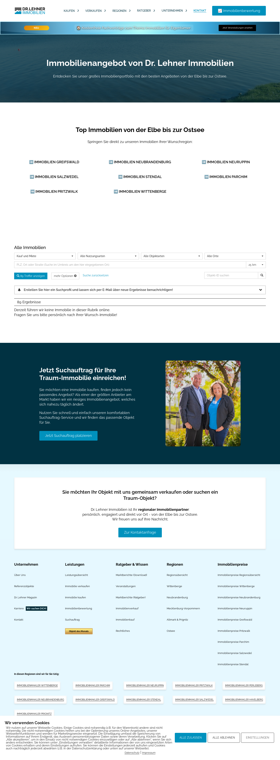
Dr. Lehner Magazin (25, 597)
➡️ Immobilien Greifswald (54, 162)
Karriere (19, 608)
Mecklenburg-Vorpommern (183, 608)
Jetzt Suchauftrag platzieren (68, 435)
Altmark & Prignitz (177, 619)
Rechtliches (123, 630)
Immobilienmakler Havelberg (244, 699)
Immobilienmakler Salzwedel (194, 699)
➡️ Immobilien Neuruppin (226, 162)
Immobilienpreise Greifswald (235, 619)
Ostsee (171, 630)
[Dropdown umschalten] (78, 10)
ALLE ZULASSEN (191, 737)
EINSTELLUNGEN (257, 737)
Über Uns (20, 575)
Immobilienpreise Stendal (233, 664)
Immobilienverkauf (127, 608)
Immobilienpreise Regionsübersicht (239, 575)
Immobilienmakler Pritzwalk (194, 685)
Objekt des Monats (78, 631)
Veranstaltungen (126, 586)
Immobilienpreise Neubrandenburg (239, 597)
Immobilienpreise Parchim (233, 641)
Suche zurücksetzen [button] (96, 275)
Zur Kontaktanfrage (140, 532)
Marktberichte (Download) (131, 575)
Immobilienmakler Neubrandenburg (40, 699)
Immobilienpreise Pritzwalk (234, 630)
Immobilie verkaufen (77, 586)
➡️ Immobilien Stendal (140, 177)
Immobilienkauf (125, 619)
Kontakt (199, 10)
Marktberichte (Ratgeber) (131, 597)
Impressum (149, 752)
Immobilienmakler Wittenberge (37, 685)
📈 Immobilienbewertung (239, 11)
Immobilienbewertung (78, 608)
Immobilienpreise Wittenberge (236, 586)
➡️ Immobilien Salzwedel (54, 177)
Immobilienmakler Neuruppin (145, 685)
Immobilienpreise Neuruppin (235, 608)
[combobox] (45, 256)
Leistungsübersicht (76, 575)
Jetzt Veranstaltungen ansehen (237, 28)
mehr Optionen (65, 276)
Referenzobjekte (24, 586)
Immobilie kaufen (75, 597)
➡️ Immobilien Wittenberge (140, 191)
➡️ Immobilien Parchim (225, 177)
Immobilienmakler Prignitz (34, 713)
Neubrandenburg (177, 597)
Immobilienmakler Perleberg (244, 685)
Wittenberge (174, 586)
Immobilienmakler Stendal (143, 699)
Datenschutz (132, 752)
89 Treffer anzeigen (31, 276)
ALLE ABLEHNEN (224, 737)
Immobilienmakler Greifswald (95, 699)
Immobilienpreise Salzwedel (235, 653)
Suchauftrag (72, 619)
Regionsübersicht (177, 575)
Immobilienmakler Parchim (93, 685)
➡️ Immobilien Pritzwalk (54, 191)
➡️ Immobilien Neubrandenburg (140, 162)
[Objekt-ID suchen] (262, 275)
